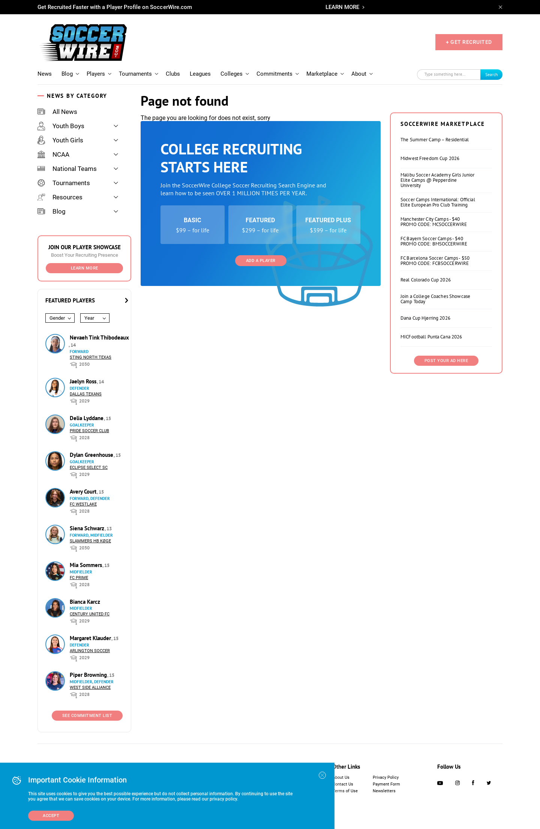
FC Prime (79, 577)
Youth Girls (60, 140)
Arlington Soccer (90, 650)
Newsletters (384, 791)
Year (89, 318)
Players (96, 74)
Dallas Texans (86, 394)
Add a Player (261, 260)
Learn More (84, 268)
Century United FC (90, 614)
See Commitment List (87, 715)
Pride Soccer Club (89, 430)
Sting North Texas (90, 357)
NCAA (53, 154)
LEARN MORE (342, 7)
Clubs (173, 74)
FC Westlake (83, 504)
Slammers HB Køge (90, 541)
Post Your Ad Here (446, 360)
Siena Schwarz (88, 528)
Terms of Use (345, 791)
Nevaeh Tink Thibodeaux (99, 337)
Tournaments (135, 74)
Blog (67, 74)
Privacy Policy (386, 777)
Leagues (200, 74)
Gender (57, 318)
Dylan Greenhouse (92, 454)
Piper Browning (89, 674)
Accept (51, 815)
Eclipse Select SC (89, 467)
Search (491, 74)
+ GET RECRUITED (469, 42)
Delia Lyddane (87, 418)
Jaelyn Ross (84, 381)
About (358, 74)
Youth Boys (61, 126)
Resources (60, 197)
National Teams (67, 168)
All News (57, 111)
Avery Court (84, 491)
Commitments (274, 74)
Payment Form (386, 784)
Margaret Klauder (91, 638)
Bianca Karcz (85, 601)
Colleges (231, 74)
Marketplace (322, 74)
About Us (341, 777)
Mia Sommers (87, 565)
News (45, 74)
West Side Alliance (90, 687)
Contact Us (343, 784)
